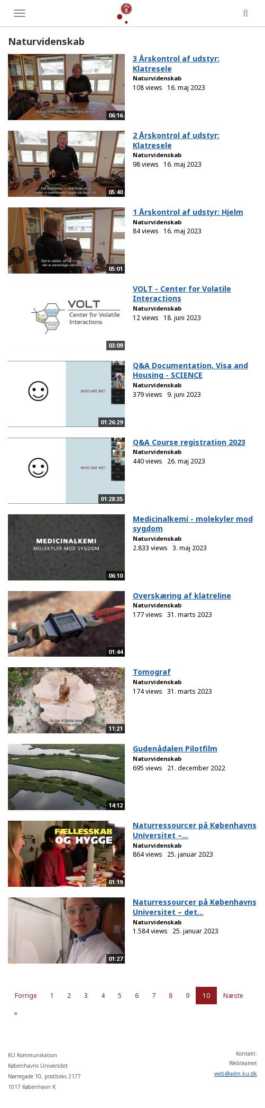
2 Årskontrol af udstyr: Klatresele (176, 140)
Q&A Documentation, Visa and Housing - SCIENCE (190, 370)
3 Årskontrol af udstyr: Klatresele (176, 63)
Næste (233, 995)
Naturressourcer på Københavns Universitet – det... (195, 907)
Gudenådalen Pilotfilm (175, 748)
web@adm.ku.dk (235, 1073)
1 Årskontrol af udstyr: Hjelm (188, 212)
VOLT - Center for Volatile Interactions (182, 294)
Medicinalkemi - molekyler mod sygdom (193, 524)
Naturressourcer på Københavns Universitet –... (195, 830)
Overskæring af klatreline (182, 596)
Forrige (26, 995)
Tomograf (152, 672)
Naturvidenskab (157, 78)
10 (206, 995)
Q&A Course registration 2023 (189, 442)
